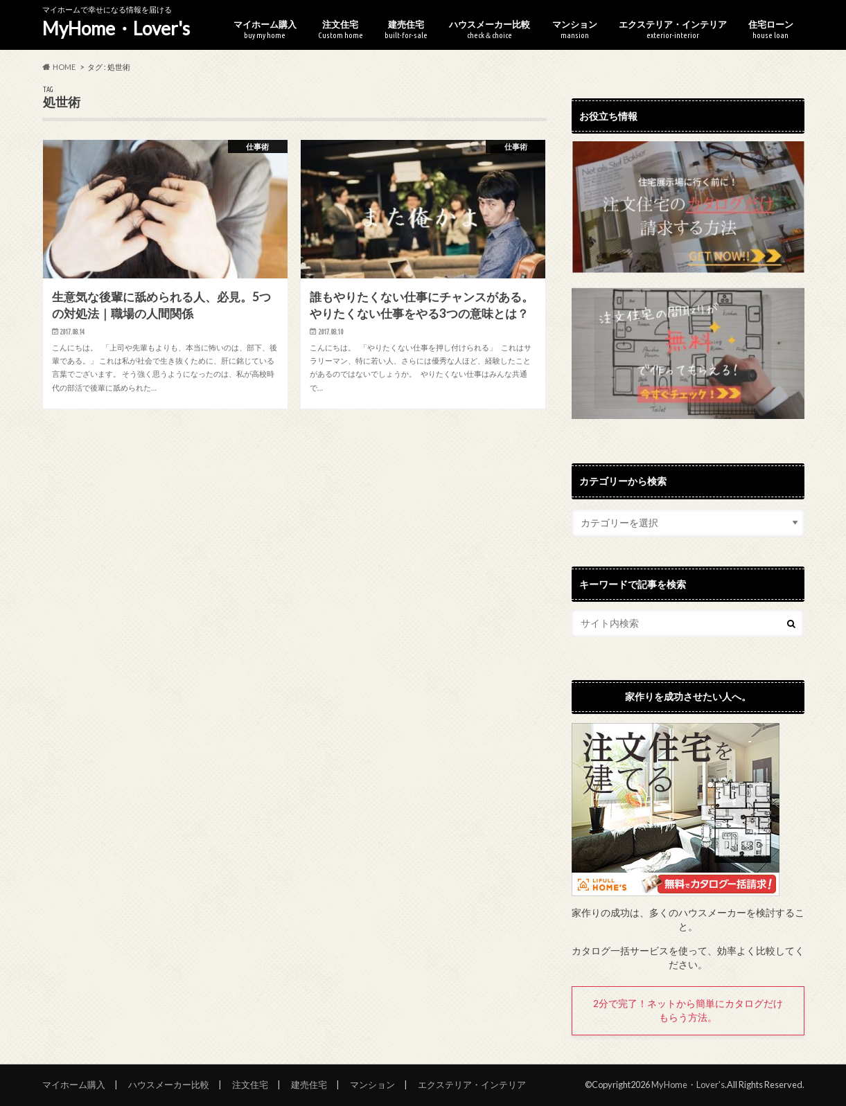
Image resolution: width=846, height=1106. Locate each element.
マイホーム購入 (265, 29)
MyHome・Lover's (116, 28)
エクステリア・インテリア (673, 29)
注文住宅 (340, 29)
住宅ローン (770, 29)
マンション (574, 29)
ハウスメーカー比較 (489, 29)
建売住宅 (406, 29)
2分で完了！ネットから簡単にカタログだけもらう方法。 (688, 1011)
